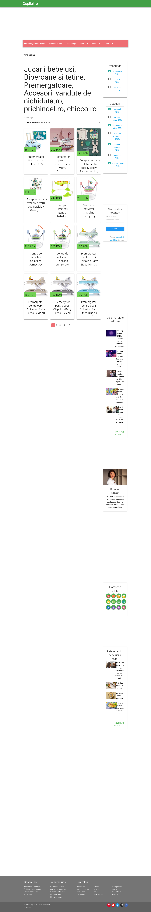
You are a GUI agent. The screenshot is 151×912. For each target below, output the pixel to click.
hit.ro (96, 892)
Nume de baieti (56, 897)
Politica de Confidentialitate (34, 889)
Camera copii (71, 44)
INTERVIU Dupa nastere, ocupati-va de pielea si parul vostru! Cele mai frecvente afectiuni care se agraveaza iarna (115, 502)
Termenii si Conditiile (32, 887)
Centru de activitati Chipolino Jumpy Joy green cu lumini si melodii (62, 264)
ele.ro (96, 887)
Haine (30, 51)
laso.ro (114, 889)
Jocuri (84, 43)
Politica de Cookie (31, 892)
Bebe (96, 43)
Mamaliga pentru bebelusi (119, 695)
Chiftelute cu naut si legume (119, 685)
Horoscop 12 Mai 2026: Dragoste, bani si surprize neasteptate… (120, 338)
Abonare (115, 229)
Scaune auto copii (56, 44)
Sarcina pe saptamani (58, 889)
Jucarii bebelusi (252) (117, 147)
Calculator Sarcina (57, 887)
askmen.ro (98, 894)
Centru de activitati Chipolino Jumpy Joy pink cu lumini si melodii (88, 214)
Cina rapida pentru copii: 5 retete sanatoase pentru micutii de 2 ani (119, 670)
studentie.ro (116, 892)
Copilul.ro (30, 3)
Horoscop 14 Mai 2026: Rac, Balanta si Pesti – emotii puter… (119, 359)
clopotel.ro (81, 887)
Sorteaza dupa (28, 118)
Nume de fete (55, 894)
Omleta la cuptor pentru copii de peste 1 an (119, 708)
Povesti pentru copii (58, 892)
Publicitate (28, 894)
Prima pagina (29, 55)
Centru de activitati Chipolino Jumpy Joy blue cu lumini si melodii (36, 263)
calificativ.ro (81, 894)
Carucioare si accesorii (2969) (117, 136)
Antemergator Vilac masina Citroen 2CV (36, 160)
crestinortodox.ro (83, 889)
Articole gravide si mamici (36, 44)
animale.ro (81, 892)
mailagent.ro (117, 887)
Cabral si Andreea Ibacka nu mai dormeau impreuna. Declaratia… (119, 414)
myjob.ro (97, 889)
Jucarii (109, 43)
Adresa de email (111, 216)
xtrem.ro (115, 894)
